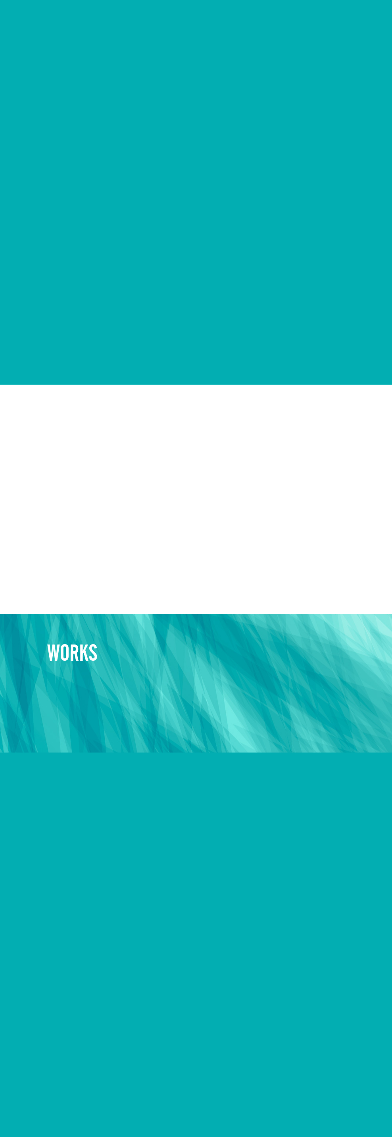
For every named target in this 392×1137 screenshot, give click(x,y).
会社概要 (34, 1114)
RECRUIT (282, 17)
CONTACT (366, 17)
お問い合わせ (141, 1114)
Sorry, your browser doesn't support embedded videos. (196, 98)
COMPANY (209, 17)
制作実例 (65, 1114)
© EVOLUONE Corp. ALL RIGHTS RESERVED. (313, 1115)
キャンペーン (100, 1114)
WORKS (247, 17)
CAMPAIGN (324, 17)
